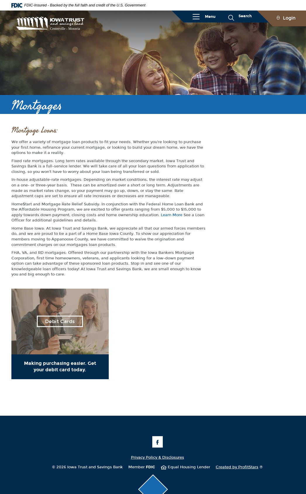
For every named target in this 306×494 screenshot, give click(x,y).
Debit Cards (60, 321)
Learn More (171, 215)
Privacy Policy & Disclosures (157, 457)
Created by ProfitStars (239, 467)
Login (289, 18)
